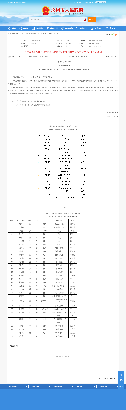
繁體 (86, 2)
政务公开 (52, 28)
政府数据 (96, 28)
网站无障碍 (77, 2)
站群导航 (92, 19)
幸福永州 (111, 28)
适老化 (91, 2)
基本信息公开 (35, 33)
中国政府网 (11, 2)
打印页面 (105, 378)
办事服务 (67, 28)
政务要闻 (37, 28)
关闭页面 (114, 378)
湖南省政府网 (21, 2)
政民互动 (81, 28)
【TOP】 (98, 378)
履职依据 (43, 33)
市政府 (24, 28)
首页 (12, 28)
